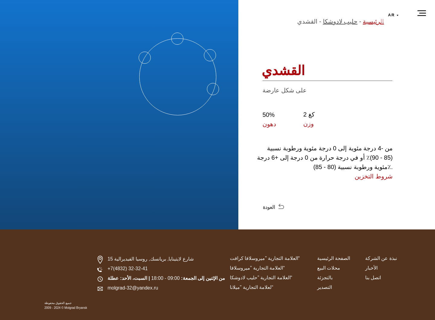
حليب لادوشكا (340, 21)
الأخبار (371, 267)
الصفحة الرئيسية (333, 258)
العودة (269, 207)
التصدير (324, 287)
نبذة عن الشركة (381, 258)
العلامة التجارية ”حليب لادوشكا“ (261, 277)
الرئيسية (373, 21)
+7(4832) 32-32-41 (128, 268)
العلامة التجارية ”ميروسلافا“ (257, 267)
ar (391, 15)
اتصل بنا (373, 277)
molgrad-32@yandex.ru (133, 287)
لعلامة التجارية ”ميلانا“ (251, 287)
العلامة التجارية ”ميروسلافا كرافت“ (265, 258)
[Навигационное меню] (421, 13)
